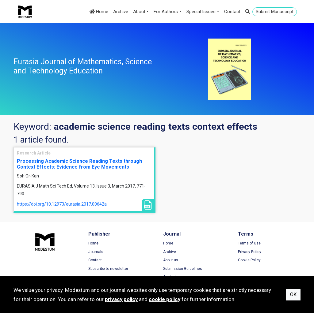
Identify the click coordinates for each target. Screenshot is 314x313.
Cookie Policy (249, 260)
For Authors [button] (166, 11)
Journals (95, 252)
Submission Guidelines (182, 268)
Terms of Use (249, 243)
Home (99, 11)
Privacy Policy (249, 252)
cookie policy (164, 299)
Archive (120, 11)
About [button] (139, 11)
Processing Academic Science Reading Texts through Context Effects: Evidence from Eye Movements (79, 164)
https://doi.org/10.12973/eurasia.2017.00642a (62, 204)
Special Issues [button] (201, 11)
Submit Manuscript (274, 11)
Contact (232, 11)
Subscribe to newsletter (108, 268)
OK (293, 294)
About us (170, 260)
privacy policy (121, 299)
